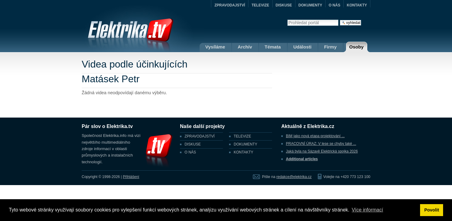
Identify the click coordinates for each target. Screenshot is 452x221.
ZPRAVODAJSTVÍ (229, 5)
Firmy (330, 46)
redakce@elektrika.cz (294, 177)
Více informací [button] (367, 209)
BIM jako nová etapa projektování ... (315, 136)
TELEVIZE (260, 5)
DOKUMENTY (310, 5)
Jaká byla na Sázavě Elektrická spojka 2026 (322, 151)
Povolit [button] (431, 209)
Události (302, 46)
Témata (273, 46)
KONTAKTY (357, 5)
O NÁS (334, 5)
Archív (245, 46)
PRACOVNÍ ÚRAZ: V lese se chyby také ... (321, 144)
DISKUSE (284, 5)
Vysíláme (215, 46)
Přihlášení (131, 177)
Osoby (356, 46)
